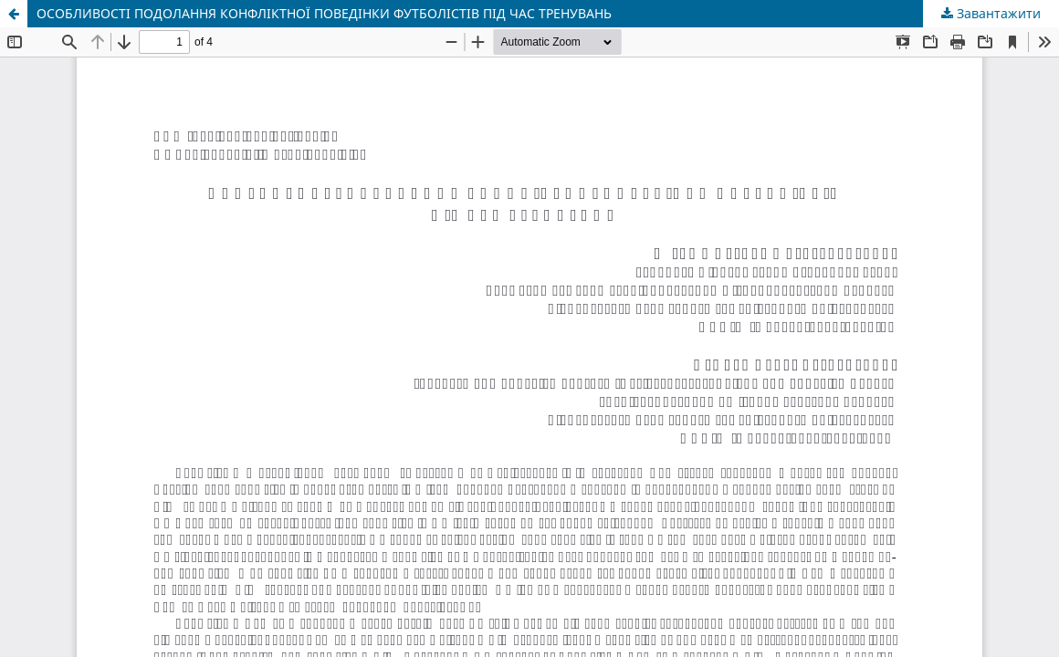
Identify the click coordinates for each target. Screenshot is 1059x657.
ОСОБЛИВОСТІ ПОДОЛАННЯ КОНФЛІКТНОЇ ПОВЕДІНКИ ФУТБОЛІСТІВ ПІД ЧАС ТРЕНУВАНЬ (324, 13)
